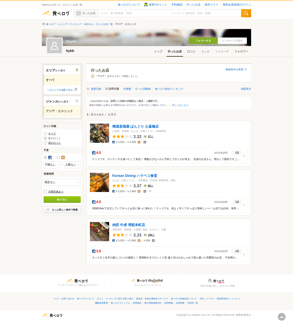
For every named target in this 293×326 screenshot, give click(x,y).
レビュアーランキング (69, 24)
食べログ (56, 13)
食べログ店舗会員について (184, 298)
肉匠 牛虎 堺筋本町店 (128, 225)
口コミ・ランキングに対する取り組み (115, 298)
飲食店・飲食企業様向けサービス (152, 298)
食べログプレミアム (120, 303)
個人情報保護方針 (152, 303)
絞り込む (62, 199)
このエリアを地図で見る (60, 90)
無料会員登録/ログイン (237, 4)
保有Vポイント (155, 4)
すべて (52, 133)
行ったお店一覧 (104, 24)
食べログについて (129, 4)
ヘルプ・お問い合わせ (63, 298)
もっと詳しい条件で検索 (65, 209)
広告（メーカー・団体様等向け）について (220, 298)
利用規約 (137, 303)
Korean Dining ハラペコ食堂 (134, 175)
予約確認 (176, 4)
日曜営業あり (56, 191)
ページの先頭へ (282, 317)
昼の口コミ (54, 142)
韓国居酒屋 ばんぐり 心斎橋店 (135, 126)
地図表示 (246, 88)
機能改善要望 (101, 303)
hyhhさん (89, 24)
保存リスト (211, 4)
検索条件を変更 (234, 69)
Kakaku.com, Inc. (201, 314)
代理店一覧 (192, 303)
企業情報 (180, 303)
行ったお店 (194, 4)
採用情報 (168, 303)
